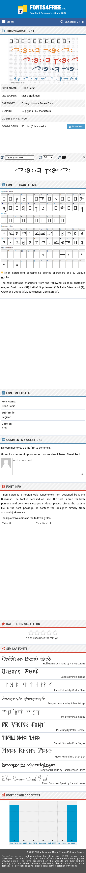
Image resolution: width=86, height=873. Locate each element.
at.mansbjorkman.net (13, 512)
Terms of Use (49, 852)
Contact (81, 852)
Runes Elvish (47, 103)
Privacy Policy (66, 852)
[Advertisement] (43, 142)
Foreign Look (29, 103)
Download (76, 126)
